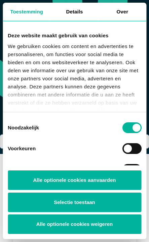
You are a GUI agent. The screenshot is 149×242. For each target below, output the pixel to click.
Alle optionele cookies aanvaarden (74, 180)
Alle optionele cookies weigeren (74, 224)
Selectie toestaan (74, 202)
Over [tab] (122, 11)
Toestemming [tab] (26, 11)
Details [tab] (74, 11)
